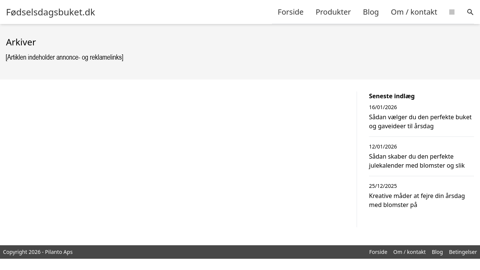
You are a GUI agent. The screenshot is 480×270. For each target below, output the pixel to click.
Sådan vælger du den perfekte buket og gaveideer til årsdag (420, 121)
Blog (371, 12)
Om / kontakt (414, 12)
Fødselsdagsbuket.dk (50, 12)
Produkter (333, 12)
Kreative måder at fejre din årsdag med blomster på (417, 200)
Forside (291, 12)
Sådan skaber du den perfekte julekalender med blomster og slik (417, 161)
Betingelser (463, 251)
